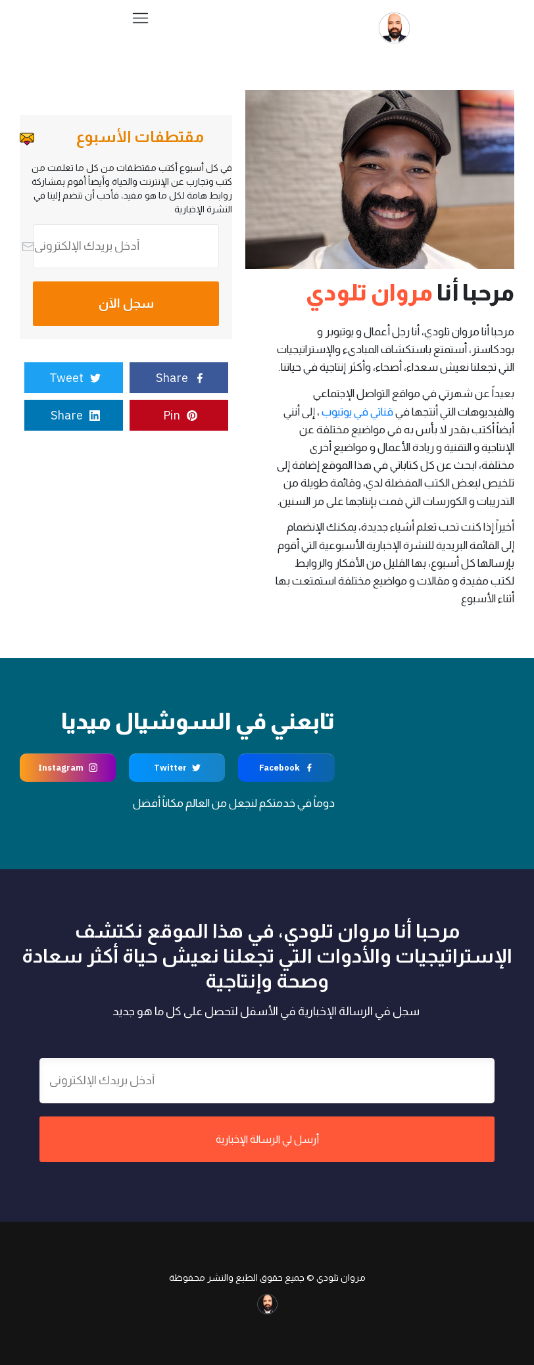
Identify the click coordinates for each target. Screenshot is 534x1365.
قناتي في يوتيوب (357, 412)
